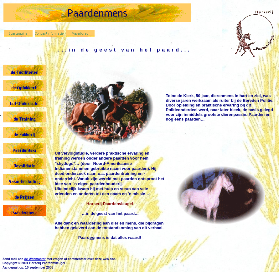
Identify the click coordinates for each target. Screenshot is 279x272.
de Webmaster (34, 259)
